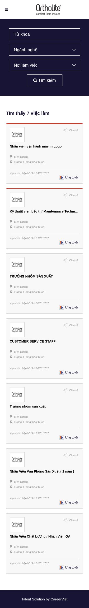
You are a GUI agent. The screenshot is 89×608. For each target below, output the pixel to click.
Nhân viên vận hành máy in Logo (36, 146)
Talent (26, 599)
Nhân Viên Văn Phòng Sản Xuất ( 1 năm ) (42, 471)
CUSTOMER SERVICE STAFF (33, 341)
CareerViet (59, 599)
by (48, 599)
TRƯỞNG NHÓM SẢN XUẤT (31, 276)
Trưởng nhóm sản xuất (28, 406)
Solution (39, 599)
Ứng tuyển (72, 177)
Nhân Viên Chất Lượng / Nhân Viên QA (40, 536)
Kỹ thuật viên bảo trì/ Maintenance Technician (46, 211)
